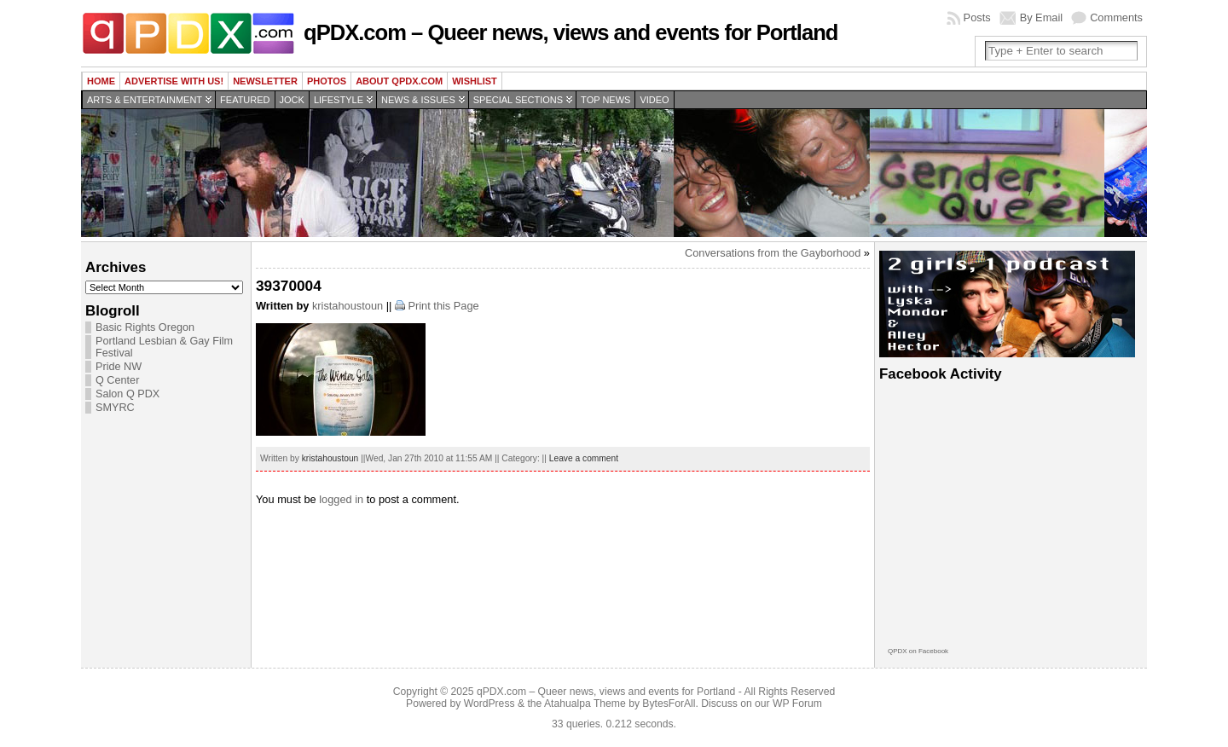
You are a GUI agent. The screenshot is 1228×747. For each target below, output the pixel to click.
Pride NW (119, 367)
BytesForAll (668, 703)
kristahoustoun (347, 305)
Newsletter (265, 81)
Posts (977, 17)
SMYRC (115, 408)
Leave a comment (583, 458)
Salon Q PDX (127, 394)
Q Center (117, 380)
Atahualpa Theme (585, 703)
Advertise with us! (174, 81)
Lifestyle (338, 100)
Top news (605, 100)
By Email (1041, 17)
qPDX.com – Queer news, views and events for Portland (570, 32)
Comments (1116, 17)
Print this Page (443, 305)
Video (654, 100)
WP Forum (797, 703)
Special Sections (518, 100)
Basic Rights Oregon (145, 327)
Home (101, 81)
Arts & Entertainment (144, 100)
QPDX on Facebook (918, 651)
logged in (341, 499)
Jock (292, 100)
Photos (326, 81)
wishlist (474, 81)
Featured (244, 100)
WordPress (489, 703)
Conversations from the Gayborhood (772, 252)
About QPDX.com (399, 81)
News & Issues (418, 100)
